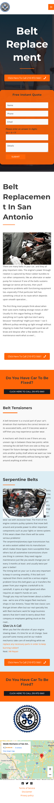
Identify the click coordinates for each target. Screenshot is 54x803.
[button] (27, 391)
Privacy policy (27, 795)
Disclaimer (27, 791)
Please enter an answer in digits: (27, 134)
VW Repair (13, 651)
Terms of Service (27, 788)
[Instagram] (31, 783)
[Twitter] (27, 783)
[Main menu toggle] (51, 7)
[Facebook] (22, 783)
